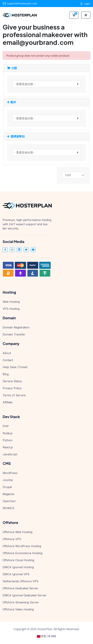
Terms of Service (14, 395)
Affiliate (7, 402)
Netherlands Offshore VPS (20, 581)
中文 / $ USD (46, 636)
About (7, 353)
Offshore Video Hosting (18, 609)
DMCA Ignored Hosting (18, 567)
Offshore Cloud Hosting (18, 560)
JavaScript (10, 454)
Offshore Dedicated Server (20, 588)
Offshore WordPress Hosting (22, 546)
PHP (6, 426)
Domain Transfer (14, 334)
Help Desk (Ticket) (15, 367)
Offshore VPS (12, 539)
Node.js (7, 433)
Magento (8, 494)
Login (85, 3)
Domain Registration (16, 327)
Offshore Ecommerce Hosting (22, 553)
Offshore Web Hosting (17, 532)
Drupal (7, 487)
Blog (6, 374)
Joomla (8, 480)
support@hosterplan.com (20, 3)
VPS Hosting (11, 308)
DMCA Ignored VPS (16, 574)
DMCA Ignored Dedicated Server (25, 595)
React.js (8, 447)
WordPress (10, 473)
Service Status (12, 381)
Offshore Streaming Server (21, 602)
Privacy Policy (12, 388)
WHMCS (8, 508)
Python (7, 440)
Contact (8, 360)
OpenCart (9, 501)
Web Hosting (11, 301)
